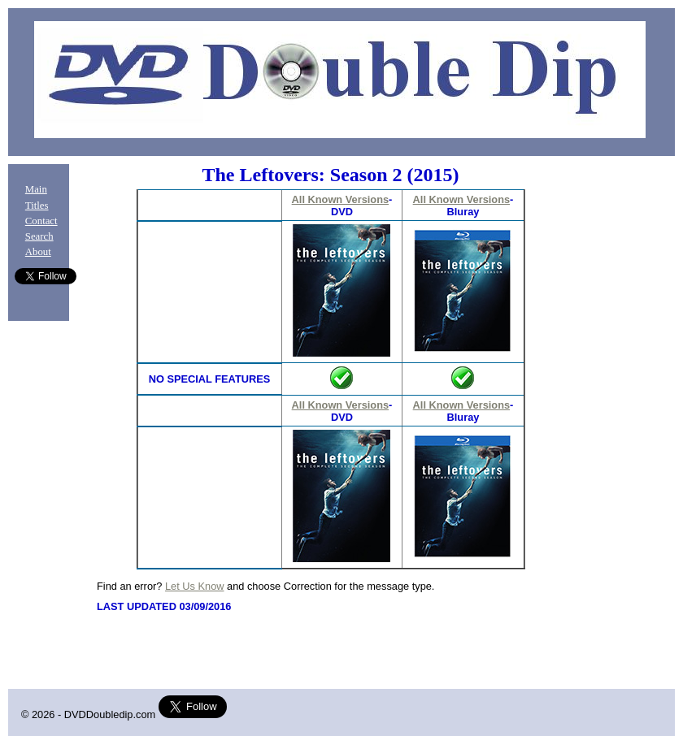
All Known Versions (340, 199)
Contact (41, 221)
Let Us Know (194, 586)
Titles (37, 205)
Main (36, 189)
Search (39, 236)
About (38, 252)
